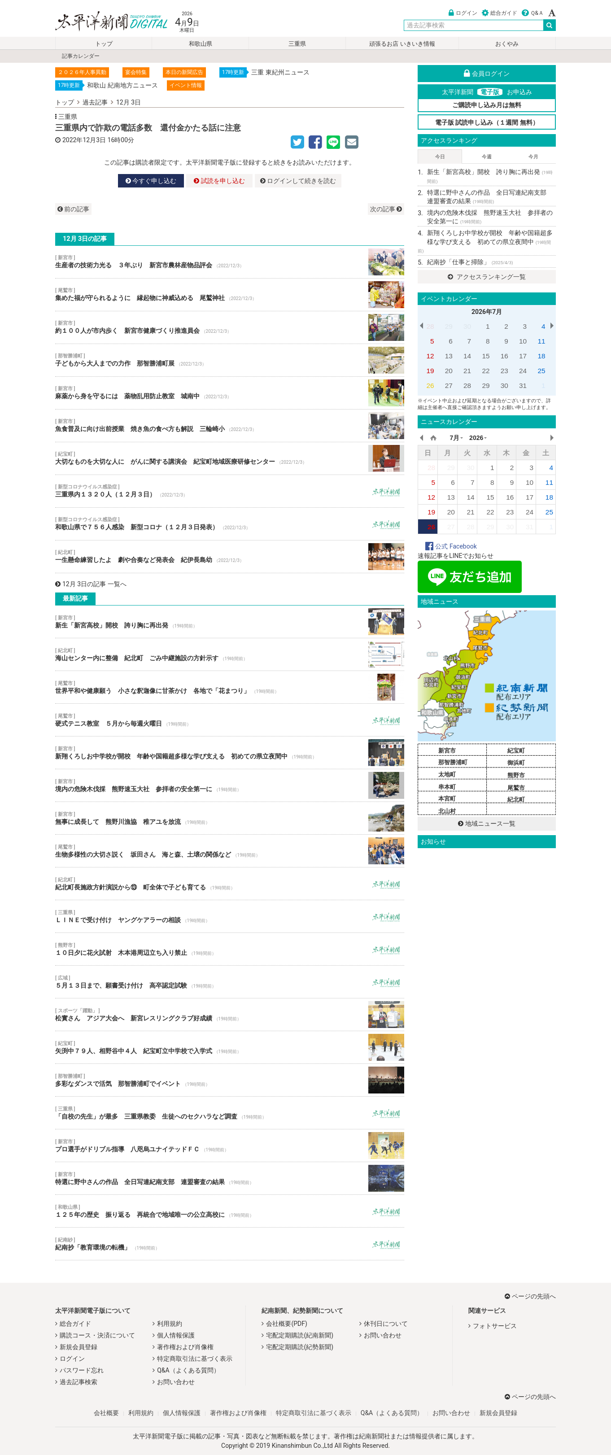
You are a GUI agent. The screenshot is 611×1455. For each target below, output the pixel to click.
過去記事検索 (78, 1381)
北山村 (447, 811)
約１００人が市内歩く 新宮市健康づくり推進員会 (229, 327)
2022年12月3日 (84, 140)
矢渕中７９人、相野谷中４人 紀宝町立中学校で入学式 (229, 1047)
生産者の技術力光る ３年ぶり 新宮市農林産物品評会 (229, 262)
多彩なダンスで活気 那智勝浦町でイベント (229, 1080)
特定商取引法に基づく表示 (194, 1358)
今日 (440, 157)
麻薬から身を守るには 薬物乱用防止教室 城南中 (229, 393)
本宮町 (447, 798)
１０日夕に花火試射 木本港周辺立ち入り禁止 (229, 949)
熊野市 (516, 775)
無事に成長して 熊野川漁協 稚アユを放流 (229, 818)
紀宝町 (516, 750)
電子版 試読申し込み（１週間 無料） (487, 122)
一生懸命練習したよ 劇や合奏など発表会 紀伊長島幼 (229, 556)
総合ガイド (499, 13)
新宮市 (447, 750)
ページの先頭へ (530, 1296)
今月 (533, 157)
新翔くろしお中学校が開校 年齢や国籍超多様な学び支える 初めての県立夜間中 (229, 752)
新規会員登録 (78, 1346)
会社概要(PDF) (286, 1323)
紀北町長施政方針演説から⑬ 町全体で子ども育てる (229, 883)
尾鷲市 (516, 787)
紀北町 (516, 799)
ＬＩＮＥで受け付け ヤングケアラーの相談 (229, 916)
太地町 (447, 774)
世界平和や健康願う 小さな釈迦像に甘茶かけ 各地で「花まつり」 (229, 687)
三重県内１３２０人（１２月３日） (229, 491)
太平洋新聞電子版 (104, 21)
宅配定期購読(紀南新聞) (299, 1335)
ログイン (463, 13)
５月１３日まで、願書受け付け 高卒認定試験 (229, 982)
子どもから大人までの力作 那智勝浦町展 (229, 360)
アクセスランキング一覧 (486, 276)
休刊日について (386, 1323)
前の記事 (73, 209)
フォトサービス (495, 1325)
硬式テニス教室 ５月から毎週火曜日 (229, 720)
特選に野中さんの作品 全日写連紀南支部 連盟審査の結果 (229, 1178)
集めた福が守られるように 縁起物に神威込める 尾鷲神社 (229, 295)
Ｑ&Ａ (533, 13)
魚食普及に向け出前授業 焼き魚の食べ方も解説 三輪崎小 (229, 425)
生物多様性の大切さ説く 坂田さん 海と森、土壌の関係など (229, 851)
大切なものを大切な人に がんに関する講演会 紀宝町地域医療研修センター (229, 458)
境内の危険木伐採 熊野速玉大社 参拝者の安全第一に (229, 785)
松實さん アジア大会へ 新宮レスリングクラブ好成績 (229, 1014)
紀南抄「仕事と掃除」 (470, 262)
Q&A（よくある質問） (188, 1370)
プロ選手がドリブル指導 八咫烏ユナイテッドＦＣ (229, 1145)
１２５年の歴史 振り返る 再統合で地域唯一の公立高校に (229, 1211)
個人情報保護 (176, 1335)
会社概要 (106, 1412)
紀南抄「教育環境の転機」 (229, 1244)
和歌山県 (200, 43)
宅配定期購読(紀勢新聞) (299, 1346)
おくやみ (507, 43)
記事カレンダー (81, 56)
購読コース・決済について (97, 1335)
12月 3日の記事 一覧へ (91, 584)
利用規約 (169, 1323)
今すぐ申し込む (151, 180)
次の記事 (386, 209)
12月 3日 (128, 102)
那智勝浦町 (452, 762)
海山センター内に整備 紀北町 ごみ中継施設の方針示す (229, 654)
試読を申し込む (219, 180)
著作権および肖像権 (185, 1346)
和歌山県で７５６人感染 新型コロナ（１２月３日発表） (229, 524)
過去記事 (95, 102)
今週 (487, 157)
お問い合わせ (176, 1381)
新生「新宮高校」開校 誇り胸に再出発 (229, 622)
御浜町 (516, 762)
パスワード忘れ (82, 1370)
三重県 (297, 43)
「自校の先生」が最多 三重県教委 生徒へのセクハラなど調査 (229, 1113)
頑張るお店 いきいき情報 (402, 43)
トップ (104, 43)
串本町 (447, 787)
